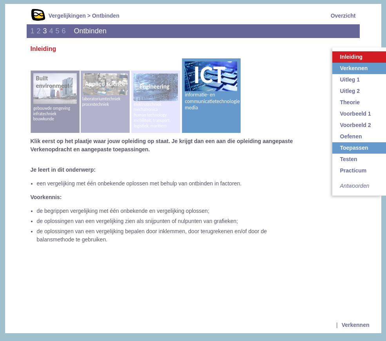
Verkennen (356, 325)
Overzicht (343, 16)
